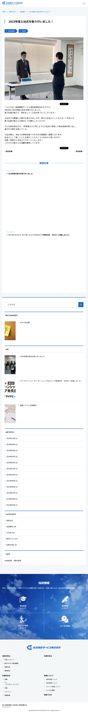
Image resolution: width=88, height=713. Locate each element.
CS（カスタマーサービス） (12, 683)
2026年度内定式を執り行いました (20, 173)
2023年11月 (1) (12, 468)
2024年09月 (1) (12, 444)
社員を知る (48, 656)
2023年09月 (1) (12, 481)
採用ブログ (48, 695)
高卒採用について (51, 683)
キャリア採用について (53, 687)
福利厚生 (7, 671)
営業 (6, 679)
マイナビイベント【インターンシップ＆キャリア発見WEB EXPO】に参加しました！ (39, 235)
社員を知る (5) (11, 545)
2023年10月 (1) (12, 475)
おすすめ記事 (25, 322)
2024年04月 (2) (12, 462)
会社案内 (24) (11, 526)
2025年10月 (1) (12, 438)
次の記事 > (79, 151)
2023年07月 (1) (12, 493)
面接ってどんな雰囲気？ (29, 405)
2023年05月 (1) (12, 505)
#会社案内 (11, 31)
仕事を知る (6, 675)
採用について (49, 675)
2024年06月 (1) (12, 450)
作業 (6, 688)
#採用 (24, 31)
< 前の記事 (8, 151)
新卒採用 (18, 560)
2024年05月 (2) (12, 456)
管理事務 (7, 695)
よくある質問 (50, 690)
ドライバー (8, 692)
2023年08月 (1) (12, 487)
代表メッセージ (9, 660)
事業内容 (7, 667)
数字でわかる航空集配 (11, 663)
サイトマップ (6, 707)
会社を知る (6, 656)
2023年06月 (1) (12, 499)
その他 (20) (10, 532)
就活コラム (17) (12, 538)
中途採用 (9, 560)
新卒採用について (51, 679)
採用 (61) (9, 520)
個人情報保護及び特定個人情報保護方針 (14, 705)
